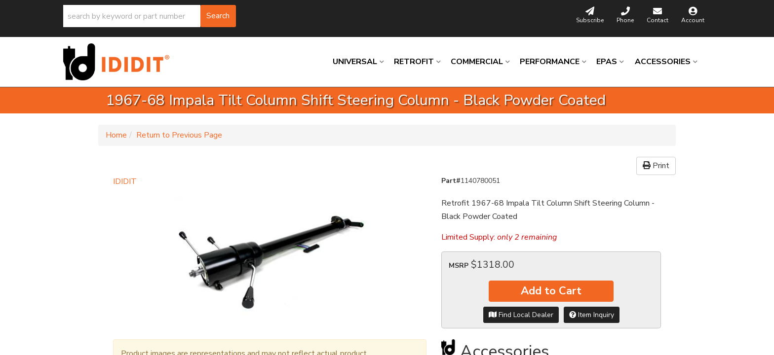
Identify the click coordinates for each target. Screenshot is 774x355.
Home (116, 135)
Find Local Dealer (521, 315)
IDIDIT (125, 181)
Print (656, 165)
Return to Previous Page (179, 135)
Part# (451, 180)
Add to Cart (551, 291)
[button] (149, 16)
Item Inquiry (591, 315)
